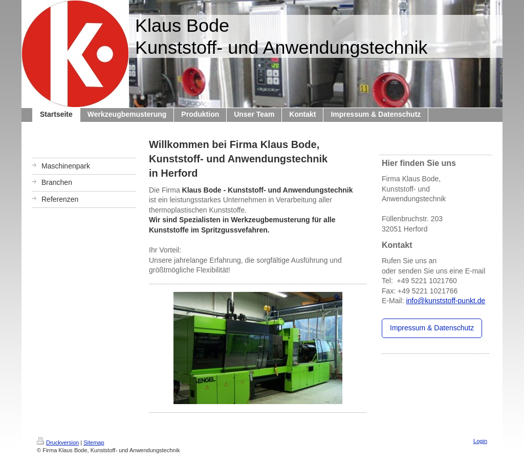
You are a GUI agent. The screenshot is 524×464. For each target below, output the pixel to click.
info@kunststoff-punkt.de (445, 301)
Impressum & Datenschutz (432, 328)
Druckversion (58, 442)
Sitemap (93, 442)
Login (480, 441)
